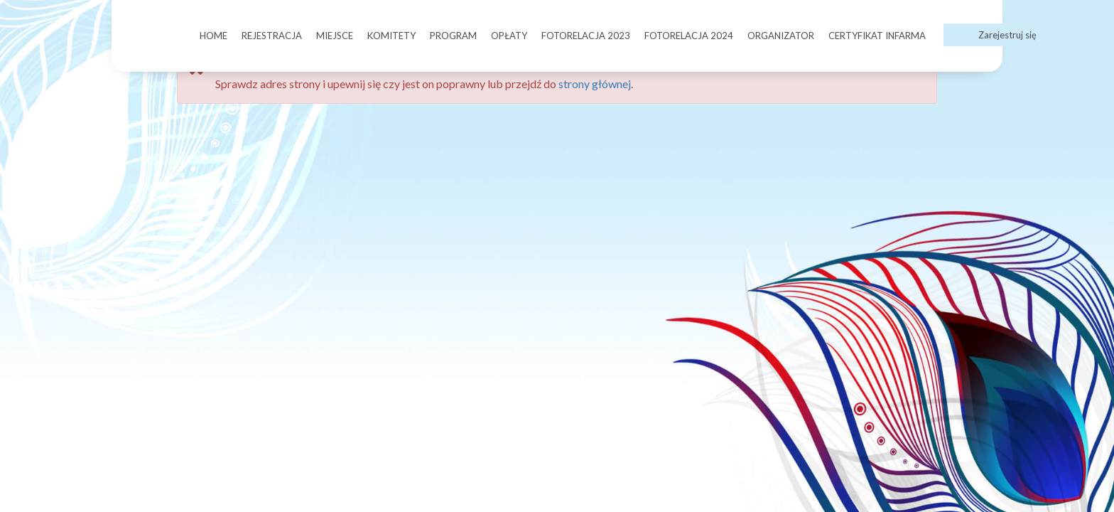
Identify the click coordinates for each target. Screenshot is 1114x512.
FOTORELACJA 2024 (688, 35)
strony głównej (594, 83)
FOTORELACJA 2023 (585, 35)
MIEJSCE (334, 35)
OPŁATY (509, 35)
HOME (213, 35)
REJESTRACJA (272, 35)
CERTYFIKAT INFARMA (877, 35)
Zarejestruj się (1007, 35)
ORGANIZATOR (780, 35)
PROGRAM (453, 35)
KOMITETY (391, 35)
